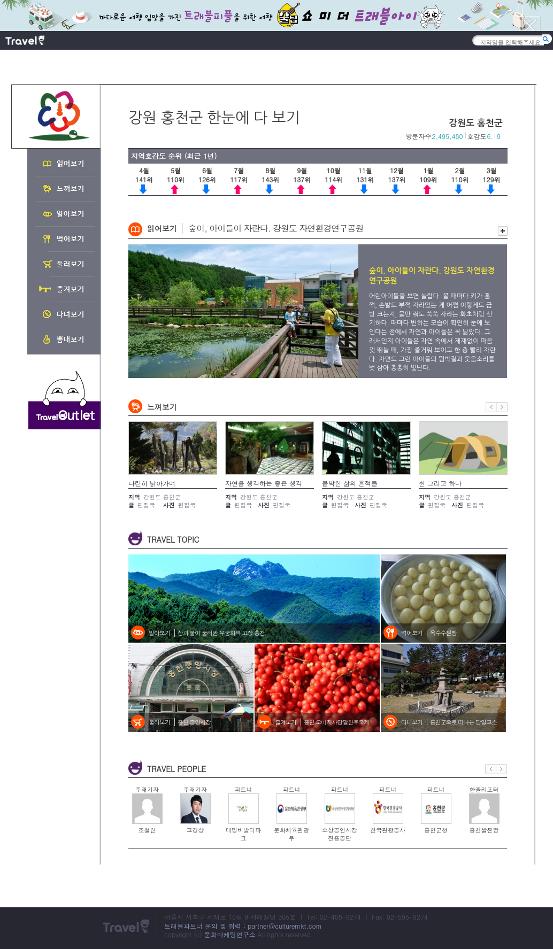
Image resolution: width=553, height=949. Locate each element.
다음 (502, 407)
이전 (491, 407)
